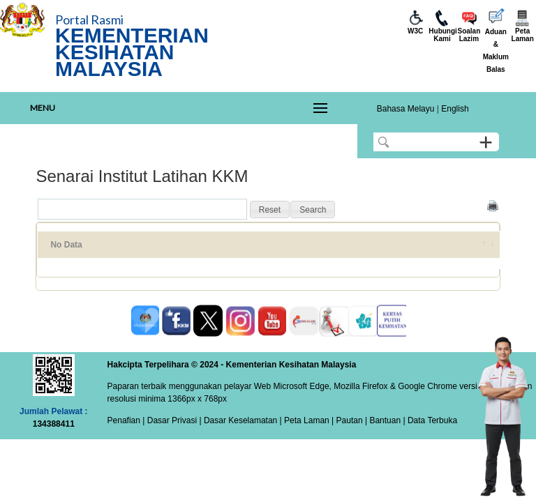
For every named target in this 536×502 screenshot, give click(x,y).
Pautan (349, 420)
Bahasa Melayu (406, 109)
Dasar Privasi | (172, 420)
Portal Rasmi (89, 19)
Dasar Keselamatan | (242, 420)
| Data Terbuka (429, 420)
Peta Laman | (309, 420)
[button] (270, 210)
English (454, 109)
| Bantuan (382, 420)
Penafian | (126, 420)
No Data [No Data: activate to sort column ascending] (66, 245)
